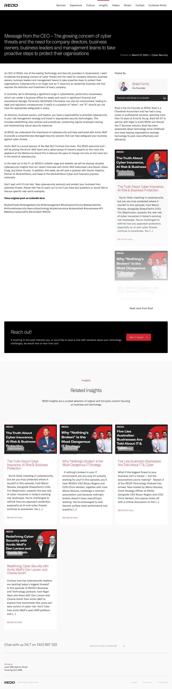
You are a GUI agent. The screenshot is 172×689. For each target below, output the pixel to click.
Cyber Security (160, 55)
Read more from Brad (141, 308)
